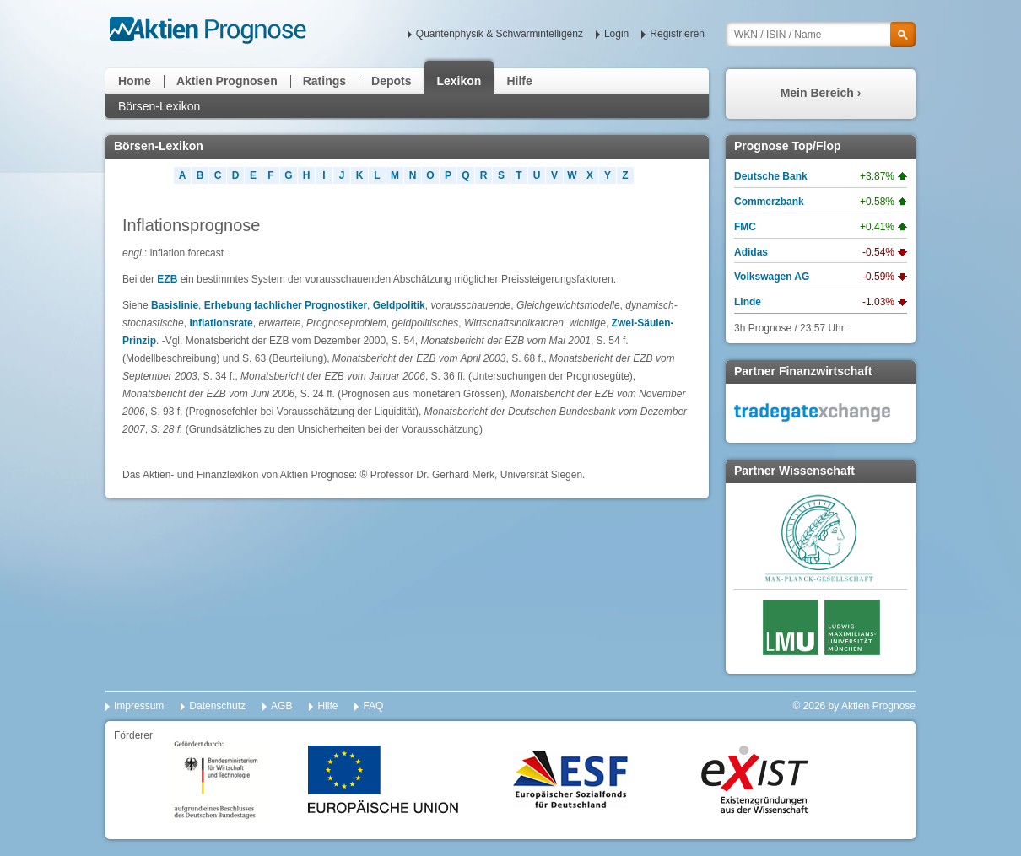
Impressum (139, 706)
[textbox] (821, 34)
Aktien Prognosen (227, 81)
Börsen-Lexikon (159, 106)
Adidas (751, 252)
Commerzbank (769, 201)
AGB (281, 706)
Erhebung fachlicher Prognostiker (285, 305)
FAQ (373, 706)
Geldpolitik (399, 305)
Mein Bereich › (821, 93)
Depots (391, 81)
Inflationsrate (220, 323)
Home (134, 81)
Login (616, 34)
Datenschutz (217, 706)
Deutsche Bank (771, 176)
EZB (167, 279)
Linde (747, 302)
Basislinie (174, 305)
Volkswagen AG (771, 277)
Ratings (324, 81)
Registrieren (677, 34)
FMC (745, 227)
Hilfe (519, 81)
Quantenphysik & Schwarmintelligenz (499, 34)
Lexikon (459, 81)
